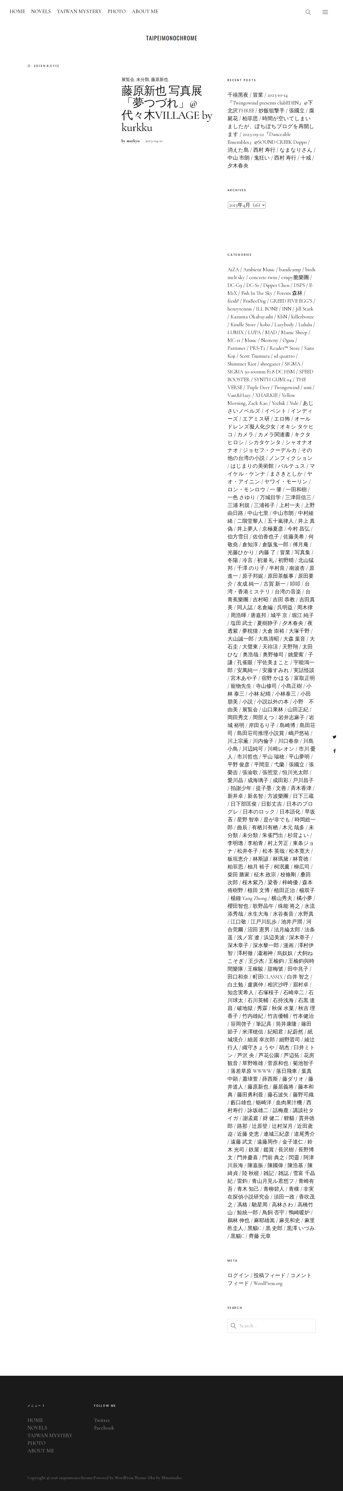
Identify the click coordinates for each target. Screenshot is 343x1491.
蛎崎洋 (264, 1102)
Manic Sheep (294, 332)
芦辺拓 (291, 1055)
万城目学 (270, 497)
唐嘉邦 (258, 615)
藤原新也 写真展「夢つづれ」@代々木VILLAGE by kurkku (166, 109)
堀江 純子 (303, 615)
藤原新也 (159, 79)
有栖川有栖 (265, 827)
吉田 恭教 (284, 600)
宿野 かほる (276, 678)
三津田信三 (298, 497)
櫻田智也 (237, 906)
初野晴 (286, 560)
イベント (276, 411)
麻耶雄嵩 (264, 1220)
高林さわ (282, 1205)
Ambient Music (259, 269)
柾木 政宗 (265, 875)
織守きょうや (258, 1047)
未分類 (142, 79)
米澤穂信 (252, 1032)
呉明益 (285, 607)
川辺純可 (252, 749)
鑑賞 (268, 1150)
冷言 (247, 560)
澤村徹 (245, 953)
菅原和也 (277, 1063)
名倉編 (265, 607)
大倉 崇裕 (273, 631)
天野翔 (290, 647)
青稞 (294, 1189)
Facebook (334, 751)
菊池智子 (303, 1063)
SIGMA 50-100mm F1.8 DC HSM (261, 372)
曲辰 (242, 827)
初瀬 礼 (265, 560)
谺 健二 (271, 1118)
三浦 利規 (238, 505)
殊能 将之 (289, 906)
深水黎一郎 (266, 945)
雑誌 (283, 1173)
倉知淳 (250, 545)
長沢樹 (286, 1150)
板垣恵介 (237, 859)
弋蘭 (279, 765)
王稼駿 (255, 969)
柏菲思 (235, 867)
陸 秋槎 (250, 1173)
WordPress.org (267, 1283)
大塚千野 (299, 631)
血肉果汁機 (289, 1102)
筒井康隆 (286, 1024)
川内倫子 (263, 741)
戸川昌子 (303, 780)
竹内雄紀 (252, 1016)
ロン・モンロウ (246, 490)
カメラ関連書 (274, 435)
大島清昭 (268, 639)
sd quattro (284, 356)
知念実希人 (240, 992)
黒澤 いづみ (301, 1228)
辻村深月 (282, 1126)
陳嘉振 (255, 1165)
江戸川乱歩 (264, 922)
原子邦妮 (252, 576)
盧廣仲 (255, 985)
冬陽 (232, 560)
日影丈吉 (271, 804)
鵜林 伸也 (238, 1220)
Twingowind (286, 387)
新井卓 (235, 796)
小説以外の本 (273, 702)
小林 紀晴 (260, 694)
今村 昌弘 (299, 529)
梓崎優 (290, 882)
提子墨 (264, 788)
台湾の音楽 (288, 592)
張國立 (296, 765)
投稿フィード (270, 1275)
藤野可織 (303, 1095)
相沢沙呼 (277, 985)
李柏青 (255, 843)
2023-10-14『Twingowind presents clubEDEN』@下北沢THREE (270, 103)
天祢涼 (270, 647)
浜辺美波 (274, 937)
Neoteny (269, 340)
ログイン (238, 1275)
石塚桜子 (268, 992)
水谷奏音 (283, 914)
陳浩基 (295, 1165)
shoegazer (270, 364)
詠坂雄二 (257, 1110)
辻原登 (259, 1126)
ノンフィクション (291, 458)
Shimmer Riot (241, 364)
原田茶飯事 (280, 576)
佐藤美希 (293, 537)
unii (308, 387)
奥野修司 (273, 655)
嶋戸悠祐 (298, 733)
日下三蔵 (303, 796)
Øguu (288, 340)
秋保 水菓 (283, 1008)
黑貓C (254, 1228)
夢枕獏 (250, 631)
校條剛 (288, 875)
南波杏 (297, 568)
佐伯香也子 (266, 537)
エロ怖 (282, 419)
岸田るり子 (262, 725)
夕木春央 (292, 623)
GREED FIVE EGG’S (291, 301)
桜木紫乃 (252, 882)
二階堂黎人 (250, 521)
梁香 (272, 882)
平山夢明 (299, 757)
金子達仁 (292, 1142)
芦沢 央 (245, 1055)
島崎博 (287, 725)
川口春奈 (288, 741)
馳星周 (259, 1205)
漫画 (288, 945)
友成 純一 (248, 584)
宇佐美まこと (273, 662)
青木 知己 (248, 1189)
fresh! (233, 301)
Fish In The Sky (256, 293)
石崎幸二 (293, 992)
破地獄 (245, 1008)
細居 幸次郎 (261, 1040)
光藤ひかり (240, 552)
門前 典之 (273, 1158)
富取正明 (304, 678)
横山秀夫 (281, 898)
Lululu (305, 324)
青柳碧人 (273, 1189)
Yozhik (278, 403)
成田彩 (280, 780)
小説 (247, 702)
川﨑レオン (280, 749)
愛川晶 (235, 780)
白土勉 (235, 985)
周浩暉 (238, 615)
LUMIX (235, 332)
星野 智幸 (248, 820)
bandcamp (290, 269)
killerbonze (302, 317)
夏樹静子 (267, 623)
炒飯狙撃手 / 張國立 (281, 111)
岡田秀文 (237, 717)
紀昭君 (275, 1032)
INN (286, 309)
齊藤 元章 (260, 1236)
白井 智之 (298, 977)
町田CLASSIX (268, 977)
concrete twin (263, 277)
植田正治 (284, 890)
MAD (271, 332)
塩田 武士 (242, 623)
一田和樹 (296, 490)
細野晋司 (289, 1040)
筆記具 (264, 1024)
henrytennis (239, 309)
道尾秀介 (304, 1134)
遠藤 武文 (242, 1142)
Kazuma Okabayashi (252, 317)
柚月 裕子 (258, 867)
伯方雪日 (237, 537)
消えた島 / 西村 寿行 (251, 150)
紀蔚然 (295, 1032)
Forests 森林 (290, 293)
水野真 (306, 914)
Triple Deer (258, 387)
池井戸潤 (291, 922)
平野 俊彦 (238, 765)
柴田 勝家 (238, 875)
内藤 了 (267, 552)
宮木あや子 (244, 678)
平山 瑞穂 (273, 757)
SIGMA (292, 364)
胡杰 (284, 1047)
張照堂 (270, 772)
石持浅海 (283, 1000)
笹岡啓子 (241, 1024)
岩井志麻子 (291, 717)
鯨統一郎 (247, 1213)
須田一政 (284, 1197)
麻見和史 (289, 1220)
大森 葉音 (294, 639)
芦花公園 (268, 1055)
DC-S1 (252, 285)
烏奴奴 (285, 953)
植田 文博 (258, 890)
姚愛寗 (296, 655)
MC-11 (233, 340)
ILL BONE (267, 309)
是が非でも (276, 820)
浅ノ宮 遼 (248, 937)
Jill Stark (304, 309)
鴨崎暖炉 (299, 1213)
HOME (17, 11)
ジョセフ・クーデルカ (270, 450)
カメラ (245, 435)
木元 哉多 (293, 827)
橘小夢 (304, 898)
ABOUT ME (145, 11)
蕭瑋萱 (250, 1079)
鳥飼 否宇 (273, 1213)
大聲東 (250, 647)
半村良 (277, 568)
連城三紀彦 (276, 1134)
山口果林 (272, 710)
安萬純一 (247, 670)
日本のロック (259, 812)
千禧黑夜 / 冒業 (245, 95)
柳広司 (302, 867)
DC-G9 (234, 285)
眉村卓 (300, 985)
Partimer (236, 348)
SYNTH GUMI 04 (273, 380)
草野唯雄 (252, 1063)
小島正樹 (291, 686)
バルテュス (291, 466)
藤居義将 (283, 1087)
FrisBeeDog (254, 301)
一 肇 (276, 490)
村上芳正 (277, 843)
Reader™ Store (285, 348)
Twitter (334, 736)
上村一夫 (289, 505)
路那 (242, 1126)
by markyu (130, 140)
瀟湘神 (265, 953)
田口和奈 (237, 977)
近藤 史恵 (248, 1134)
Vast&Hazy (239, 395)
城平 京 (279, 615)
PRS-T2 (257, 348)
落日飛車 (286, 1071)
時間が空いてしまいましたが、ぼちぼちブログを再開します (270, 126)
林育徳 (300, 859)
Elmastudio (171, 1477)
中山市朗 (283, 513)
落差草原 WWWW (251, 1071)
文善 (281, 788)
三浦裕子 (264, 505)
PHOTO (117, 11)
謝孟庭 (250, 1118)
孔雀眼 (245, 662)
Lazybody (284, 324)
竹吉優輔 (277, 1016)
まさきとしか (286, 474)
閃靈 (294, 1158)
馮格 (242, 1205)
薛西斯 (270, 1079)
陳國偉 (275, 1165)
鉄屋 (254, 1150)
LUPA (254, 332)
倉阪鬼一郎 (275, 545)
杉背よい (298, 835)
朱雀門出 (272, 835)
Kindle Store (243, 324)
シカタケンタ (264, 442)
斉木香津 (301, 788)
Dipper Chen (276, 285)
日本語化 (289, 812)
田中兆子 (298, 969)
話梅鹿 (280, 1110)
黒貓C (237, 1236)
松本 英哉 (273, 851)
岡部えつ (263, 717)
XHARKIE (266, 395)
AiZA (233, 269)
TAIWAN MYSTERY (79, 11)
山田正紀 (298, 710)
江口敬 (238, 922)
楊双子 (307, 890)
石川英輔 (257, 1000)
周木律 (305, 607)
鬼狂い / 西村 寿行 (275, 158)
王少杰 (256, 961)
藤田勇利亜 (250, 1095)
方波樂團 (277, 796)
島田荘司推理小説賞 (260, 733)
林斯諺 (260, 859)
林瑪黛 (280, 859)
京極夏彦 (272, 529)
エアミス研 (256, 419)
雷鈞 (242, 1181)
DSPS (299, 285)
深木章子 (299, 937)
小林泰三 (285, 694)
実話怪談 (303, 670)
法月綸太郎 (287, 930)
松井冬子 (247, 851)
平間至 (262, 765)
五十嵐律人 (280, 521)
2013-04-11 (154, 140)
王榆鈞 (276, 961)
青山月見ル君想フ (273, 1181)
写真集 (302, 552)
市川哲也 (247, 757)
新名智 (255, 796)
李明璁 (235, 843)
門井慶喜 (247, 1158)
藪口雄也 (241, 1102)
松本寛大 (299, 851)
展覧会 (127, 79)
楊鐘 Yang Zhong (249, 898)
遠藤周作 (267, 1142)
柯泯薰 (282, 867)
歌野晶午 (263, 906)
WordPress (124, 1477)
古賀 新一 (274, 584)
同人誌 (245, 607)
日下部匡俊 (244, 804)
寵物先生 (241, 686)
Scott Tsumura (255, 356)
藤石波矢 (277, 1095)
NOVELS (41, 11)
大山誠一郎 (240, 639)
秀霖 (262, 1008)
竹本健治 (303, 1016)
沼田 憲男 (258, 930)
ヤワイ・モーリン (286, 482)
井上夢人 (247, 529)
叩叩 (295, 584)
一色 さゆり (241, 497)
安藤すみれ (275, 670)
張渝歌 (250, 772)
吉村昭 (260, 600)
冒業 (285, 552)
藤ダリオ (293, 1079)
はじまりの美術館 (252, 466)
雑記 (268, 1173)
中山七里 (257, 513)
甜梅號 (275, 969)
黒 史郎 (274, 1228)
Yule (294, 403)
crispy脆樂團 (295, 277)
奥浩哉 (250, 655)
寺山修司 (266, 686)
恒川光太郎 (295, 772)
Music (251, 340)
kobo (265, 324)
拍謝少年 (241, 788)
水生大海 (257, 914)
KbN (282, 317)
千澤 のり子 (251, 568)
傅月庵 (300, 545)
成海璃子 (257, 780)
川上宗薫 (237, 741)
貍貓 (289, 1118)
